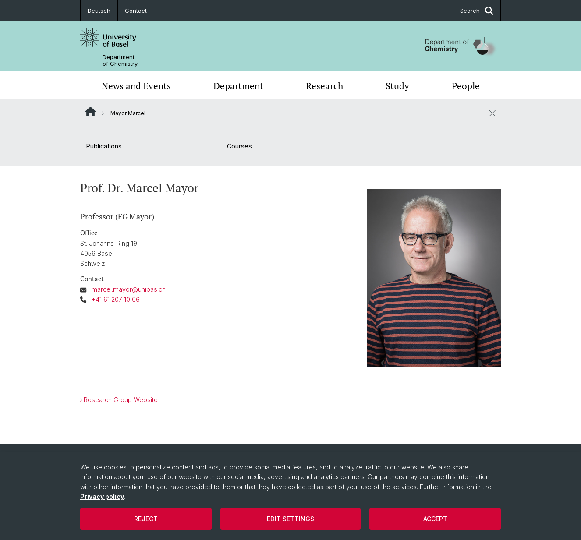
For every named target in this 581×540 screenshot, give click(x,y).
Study (397, 86)
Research (324, 86)
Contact (136, 10)
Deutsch (99, 10)
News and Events (136, 86)
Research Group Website (121, 399)
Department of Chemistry (120, 60)
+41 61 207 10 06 (116, 299)
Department (238, 86)
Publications (104, 146)
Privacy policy (102, 496)
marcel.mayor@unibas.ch (129, 289)
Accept (435, 518)
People (466, 86)
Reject (146, 518)
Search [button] (476, 11)
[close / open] (492, 113)
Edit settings (290, 518)
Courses (239, 146)
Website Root (90, 111)
